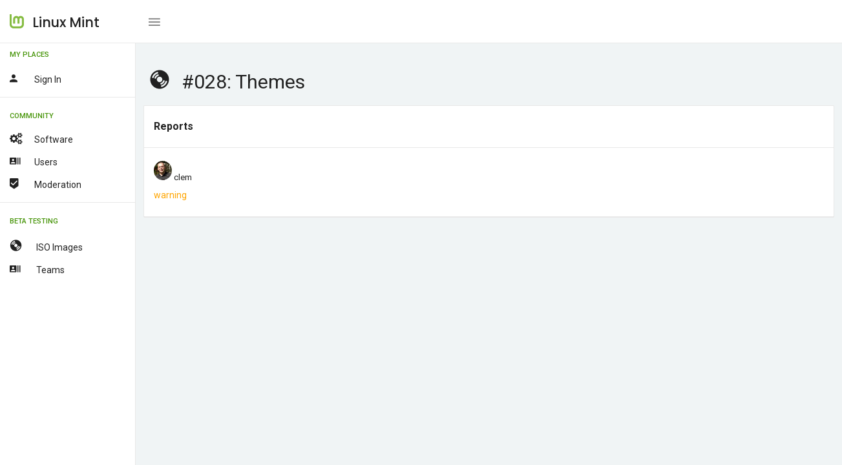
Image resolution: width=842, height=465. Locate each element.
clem (183, 177)
